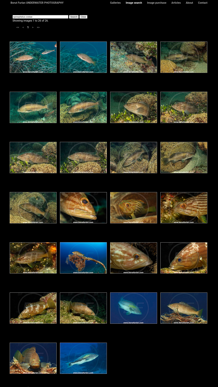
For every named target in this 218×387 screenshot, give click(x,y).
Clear (83, 17)
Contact (202, 2)
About (189, 2)
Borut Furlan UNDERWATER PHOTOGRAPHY (37, 2)
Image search (134, 2)
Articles (176, 2)
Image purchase (156, 2)
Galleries (115, 2)
